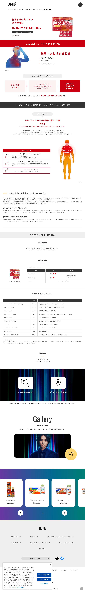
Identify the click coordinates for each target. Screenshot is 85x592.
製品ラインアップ (16, 536)
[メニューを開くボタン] (80, 4)
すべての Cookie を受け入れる (44, 575)
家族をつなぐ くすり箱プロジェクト (40, 542)
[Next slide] (65, 513)
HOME (9, 9)
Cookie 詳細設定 (44, 583)
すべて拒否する (44, 579)
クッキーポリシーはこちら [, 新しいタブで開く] (18, 587)
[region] (27, 576)
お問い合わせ (64, 570)
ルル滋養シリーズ (16, 542)
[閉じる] (50, 564)
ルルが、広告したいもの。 (66, 542)
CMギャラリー (43, 548)
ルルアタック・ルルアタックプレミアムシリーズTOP (27, 9)
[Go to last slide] (20, 513)
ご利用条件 (55, 570)
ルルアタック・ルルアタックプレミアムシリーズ (60, 536)
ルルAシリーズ (34, 536)
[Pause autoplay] (42, 513)
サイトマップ (74, 570)
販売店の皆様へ (35, 558)
